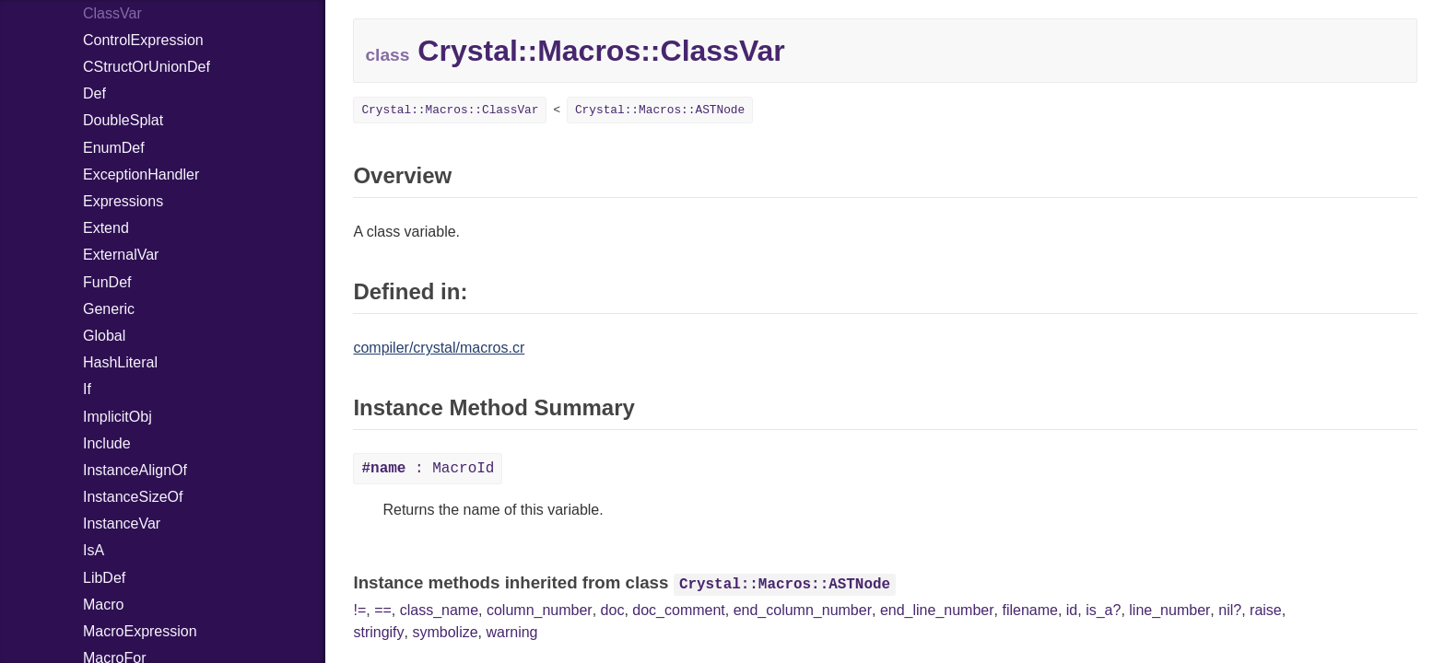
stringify (378, 632)
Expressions (123, 201)
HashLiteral (120, 362)
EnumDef (114, 148)
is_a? (1103, 610)
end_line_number (937, 610)
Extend (106, 228)
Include (107, 443)
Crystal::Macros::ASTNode (660, 110)
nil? (1229, 610)
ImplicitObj (117, 417)
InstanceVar (121, 523)
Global (104, 335)
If (87, 389)
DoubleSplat (123, 120)
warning (511, 632)
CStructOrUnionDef (146, 67)
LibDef (104, 578)
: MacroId (427, 468)
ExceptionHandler (141, 174)
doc (613, 610)
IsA (93, 550)
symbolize (444, 632)
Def (94, 93)
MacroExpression (140, 631)
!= (359, 610)
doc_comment (678, 610)
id (1071, 610)
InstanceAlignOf (135, 470)
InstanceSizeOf (133, 497)
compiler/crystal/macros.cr (438, 347)
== (383, 610)
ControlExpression (143, 40)
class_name (439, 610)
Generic (109, 309)
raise (1266, 610)
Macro (103, 604)
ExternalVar (121, 254)
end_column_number (803, 610)
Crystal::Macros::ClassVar (449, 110)
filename (1029, 610)
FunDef (107, 282)
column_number (540, 610)
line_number (1169, 610)
